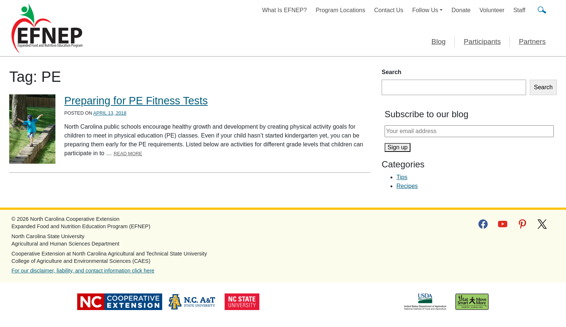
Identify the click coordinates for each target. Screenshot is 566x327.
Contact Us (388, 10)
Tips (402, 177)
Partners (532, 41)
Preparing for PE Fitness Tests (136, 101)
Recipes (407, 186)
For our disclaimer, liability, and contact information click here (82, 271)
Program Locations (340, 10)
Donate (461, 10)
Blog (439, 41)
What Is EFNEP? (284, 10)
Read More (127, 153)
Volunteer (492, 10)
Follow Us (425, 10)
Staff (519, 10)
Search (391, 72)
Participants (482, 41)
